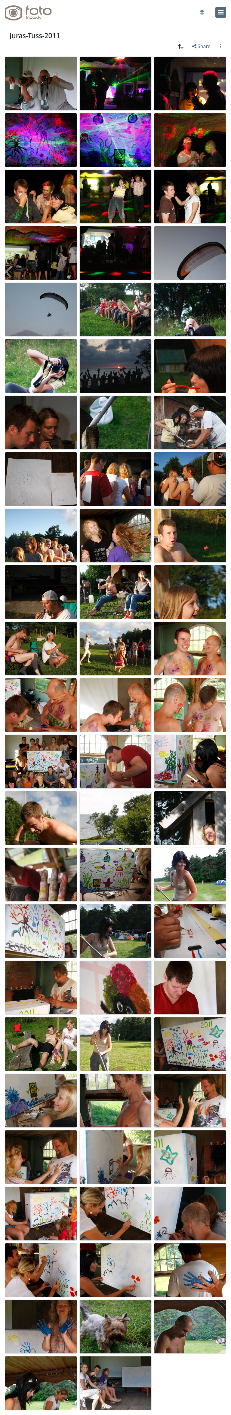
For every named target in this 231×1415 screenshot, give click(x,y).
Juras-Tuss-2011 (35, 35)
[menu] (220, 12)
